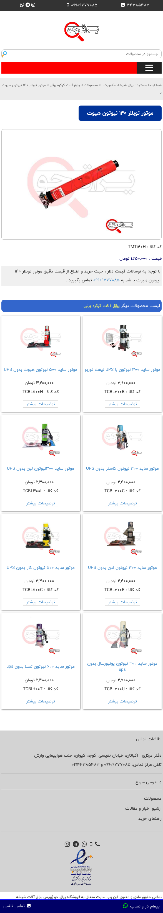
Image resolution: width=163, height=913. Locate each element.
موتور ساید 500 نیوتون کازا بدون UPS (41, 567)
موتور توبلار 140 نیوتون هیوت (24, 85)
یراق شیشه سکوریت (119, 85)
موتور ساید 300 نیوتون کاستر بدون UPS (122, 468)
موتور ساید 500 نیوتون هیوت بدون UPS (40, 369)
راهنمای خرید (150, 818)
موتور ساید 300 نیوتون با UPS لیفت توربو (122, 369)
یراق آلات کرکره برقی (64, 85)
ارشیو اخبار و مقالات (143, 808)
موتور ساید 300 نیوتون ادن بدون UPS (122, 567)
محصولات (90, 85)
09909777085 (106, 280)
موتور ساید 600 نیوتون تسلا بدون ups (40, 666)
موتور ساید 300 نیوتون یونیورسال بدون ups (122, 666)
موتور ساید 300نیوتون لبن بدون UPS (40, 468)
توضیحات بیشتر (122, 404)
